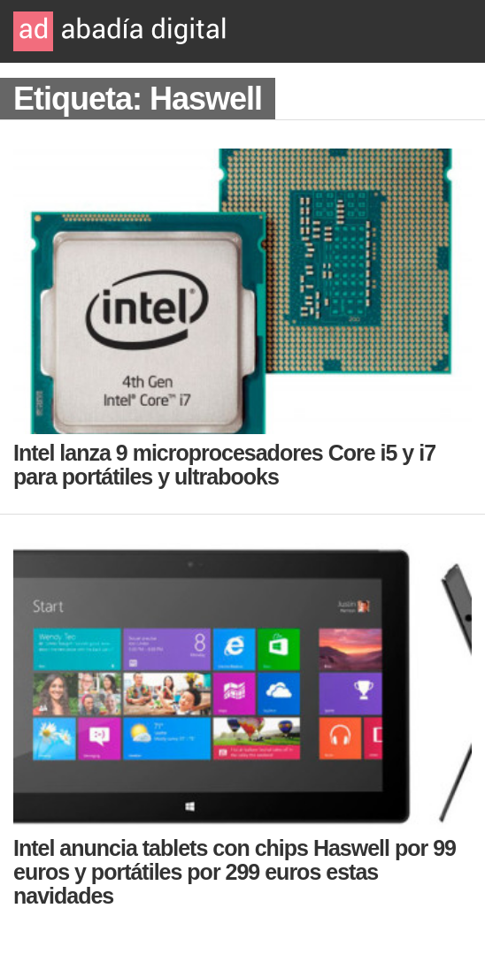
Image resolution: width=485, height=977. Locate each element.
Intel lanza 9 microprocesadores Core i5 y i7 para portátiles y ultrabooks (224, 464)
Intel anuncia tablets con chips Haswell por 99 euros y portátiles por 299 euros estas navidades (234, 872)
